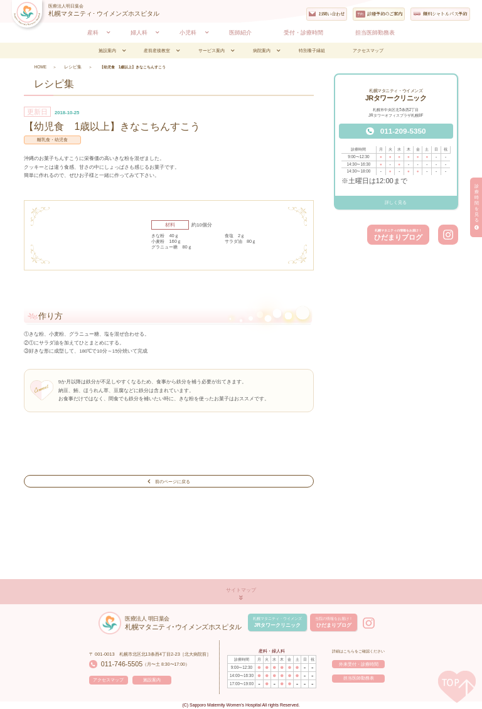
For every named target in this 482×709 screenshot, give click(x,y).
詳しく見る (396, 202)
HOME (40, 67)
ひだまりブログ (398, 234)
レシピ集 (71, 67)
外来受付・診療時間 (358, 664)
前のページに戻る (169, 481)
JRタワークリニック (276, 622)
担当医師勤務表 (358, 678)
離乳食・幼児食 (52, 139)
